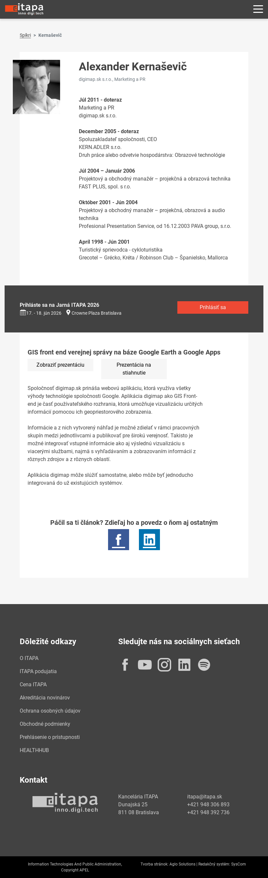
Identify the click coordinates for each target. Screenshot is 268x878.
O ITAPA (29, 658)
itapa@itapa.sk (204, 796)
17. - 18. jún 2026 (40, 313)
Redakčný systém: (214, 864)
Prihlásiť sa (213, 307)
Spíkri (25, 35)
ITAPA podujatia (38, 671)
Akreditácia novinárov (45, 698)
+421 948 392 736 (208, 812)
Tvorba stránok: (154, 864)
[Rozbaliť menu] (258, 9)
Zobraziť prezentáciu (60, 365)
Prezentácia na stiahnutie (134, 369)
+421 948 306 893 (208, 804)
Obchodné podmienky (45, 724)
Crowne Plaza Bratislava (97, 313)
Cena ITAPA (33, 684)
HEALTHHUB (34, 750)
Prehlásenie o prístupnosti (50, 737)
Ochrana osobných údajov (50, 711)
